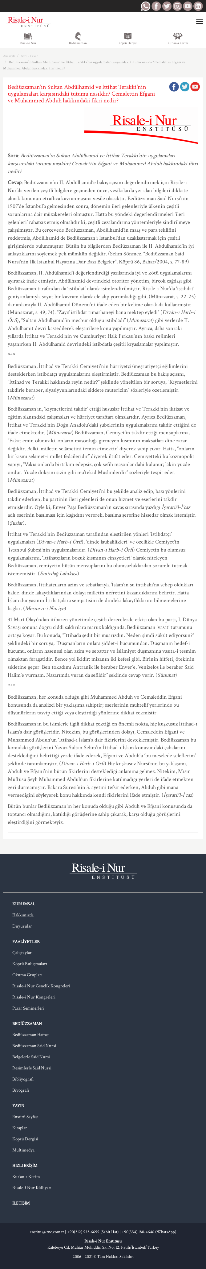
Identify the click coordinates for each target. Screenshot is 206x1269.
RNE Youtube (187, 6)
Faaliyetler (26, 942)
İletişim (21, 1203)
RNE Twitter (167, 6)
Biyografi (20, 1090)
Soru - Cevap (29, 56)
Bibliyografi (23, 1079)
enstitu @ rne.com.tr (47, 1232)
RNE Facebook (156, 6)
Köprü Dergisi (128, 38)
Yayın (18, 1106)
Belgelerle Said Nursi (31, 1057)
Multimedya (23, 1150)
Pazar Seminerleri (28, 1008)
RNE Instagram (177, 6)
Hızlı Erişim (24, 1165)
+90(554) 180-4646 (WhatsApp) (149, 1232)
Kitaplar (19, 1128)
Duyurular (22, 926)
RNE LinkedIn (198, 6)
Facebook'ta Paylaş (174, 87)
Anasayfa (9, 56)
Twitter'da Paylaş (184, 87)
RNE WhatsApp (146, 6)
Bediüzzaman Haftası (31, 1035)
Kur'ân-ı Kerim (178, 38)
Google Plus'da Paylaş (195, 87)
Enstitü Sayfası (25, 1117)
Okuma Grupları (27, 975)
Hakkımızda (23, 915)
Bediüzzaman (78, 38)
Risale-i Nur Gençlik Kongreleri (41, 986)
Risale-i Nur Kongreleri (33, 997)
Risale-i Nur (28, 38)
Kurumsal (23, 904)
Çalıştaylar (22, 953)
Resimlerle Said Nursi (31, 1068)
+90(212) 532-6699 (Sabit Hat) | (94, 1232)
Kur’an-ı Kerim (26, 1177)
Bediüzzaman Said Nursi (34, 1046)
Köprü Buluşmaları (29, 964)
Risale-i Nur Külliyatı (31, 1188)
